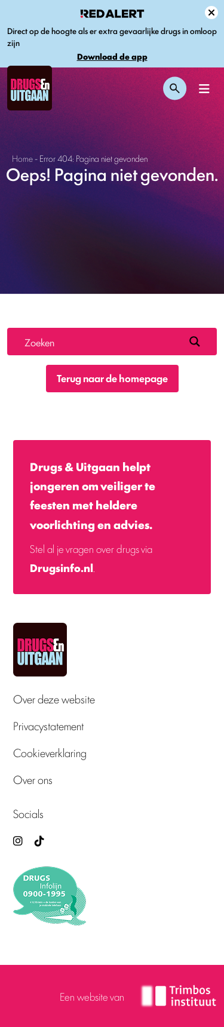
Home (22, 158)
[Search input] (101, 341)
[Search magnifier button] (195, 341)
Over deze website (54, 699)
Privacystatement (48, 726)
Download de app (112, 56)
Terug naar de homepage (112, 378)
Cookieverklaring (50, 753)
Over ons (33, 779)
